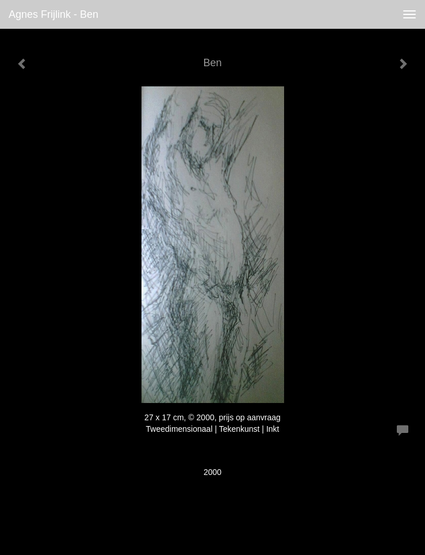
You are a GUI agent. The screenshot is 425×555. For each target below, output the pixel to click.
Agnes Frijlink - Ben (53, 14)
